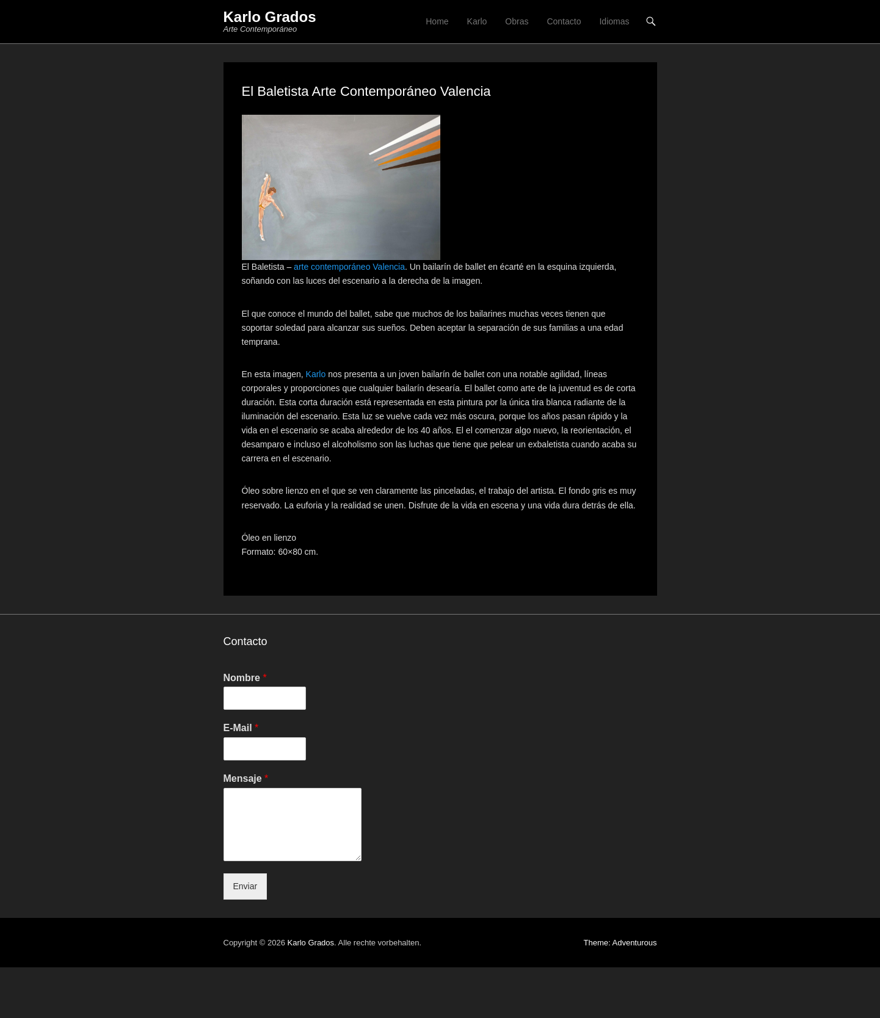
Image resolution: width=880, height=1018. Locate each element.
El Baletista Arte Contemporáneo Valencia (366, 91)
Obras (516, 21)
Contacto (564, 21)
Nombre (245, 678)
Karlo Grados (270, 17)
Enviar (245, 886)
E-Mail (241, 728)
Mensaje (246, 778)
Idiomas (614, 21)
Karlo (477, 21)
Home (437, 21)
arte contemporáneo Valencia (349, 267)
